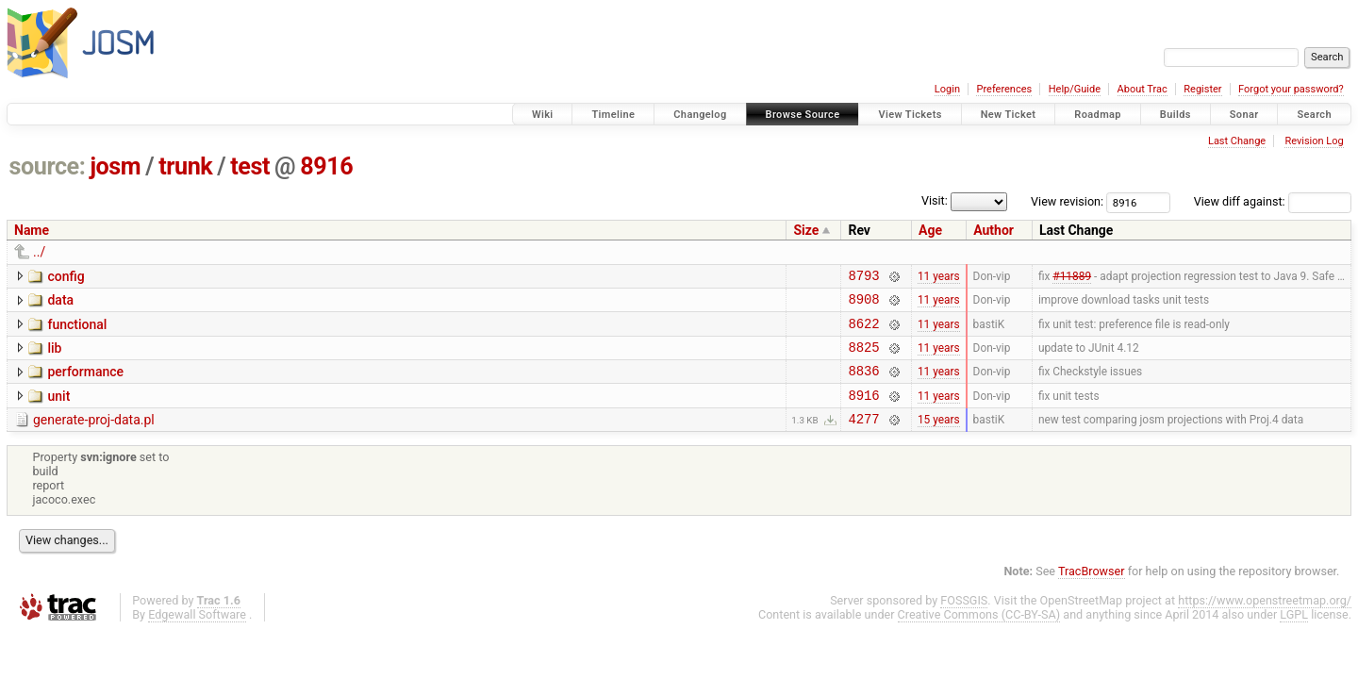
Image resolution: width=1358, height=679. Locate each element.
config (65, 276)
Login (947, 89)
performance (85, 382)
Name (31, 230)
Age (930, 230)
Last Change (1237, 141)
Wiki (543, 114)
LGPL (1294, 634)
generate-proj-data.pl (94, 436)
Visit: (934, 200)
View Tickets (909, 114)
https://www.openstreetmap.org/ (1264, 620)
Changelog (699, 114)
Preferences (1004, 89)
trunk (185, 166)
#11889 (1071, 277)
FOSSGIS (963, 620)
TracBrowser (1091, 591)
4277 (863, 438)
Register (1202, 89)
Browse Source (803, 114)
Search (1314, 114)
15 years (939, 438)
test (250, 166)
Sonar (1244, 114)
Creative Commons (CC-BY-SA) (979, 634)
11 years (939, 277)
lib (54, 356)
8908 (863, 304)
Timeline (613, 114)
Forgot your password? (1291, 89)
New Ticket (1008, 114)
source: (47, 166)
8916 (326, 166)
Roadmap (1097, 114)
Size (806, 230)
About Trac (1143, 89)
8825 (863, 358)
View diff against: (1272, 201)
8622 (863, 331)
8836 (863, 384)
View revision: (1067, 201)
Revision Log (1313, 141)
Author (993, 230)
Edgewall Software (197, 634)
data (60, 302)
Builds (1175, 114)
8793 (863, 278)
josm (115, 166)
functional (77, 330)
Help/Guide (1075, 89)
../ (39, 251)
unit (58, 410)
